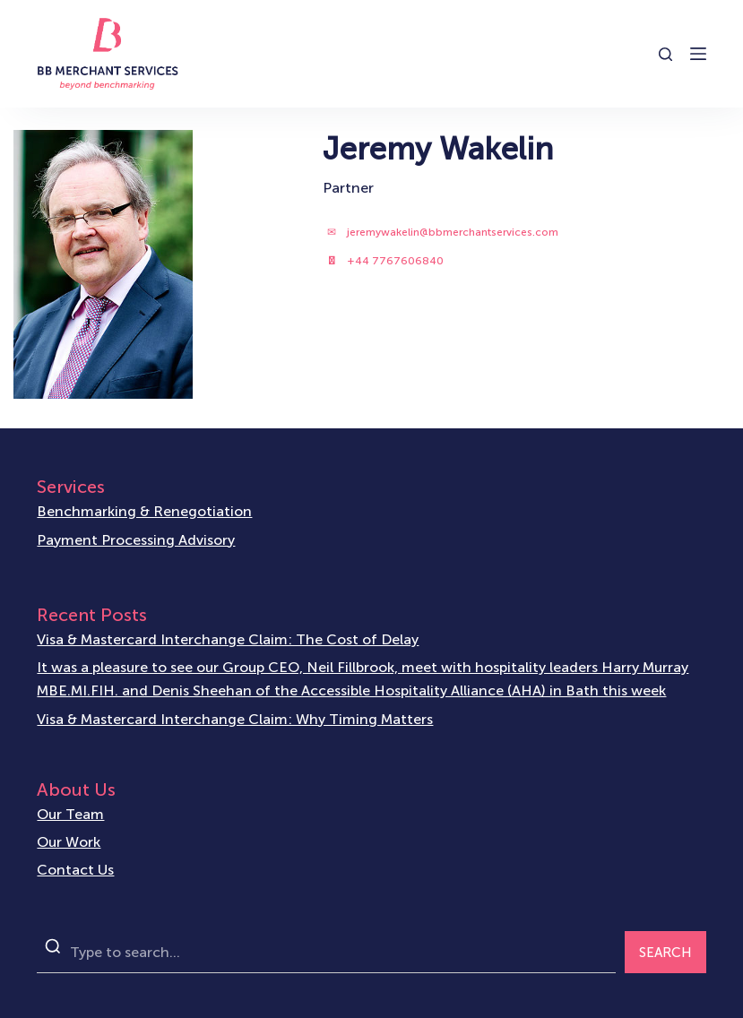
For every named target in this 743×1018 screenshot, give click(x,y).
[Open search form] (665, 54)
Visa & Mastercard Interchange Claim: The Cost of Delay (228, 639)
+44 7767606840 (395, 260)
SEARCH (665, 953)
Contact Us (75, 869)
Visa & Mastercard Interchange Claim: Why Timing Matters (235, 719)
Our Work (68, 841)
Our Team (70, 814)
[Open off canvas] (698, 54)
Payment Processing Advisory (136, 539)
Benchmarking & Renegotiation (144, 511)
